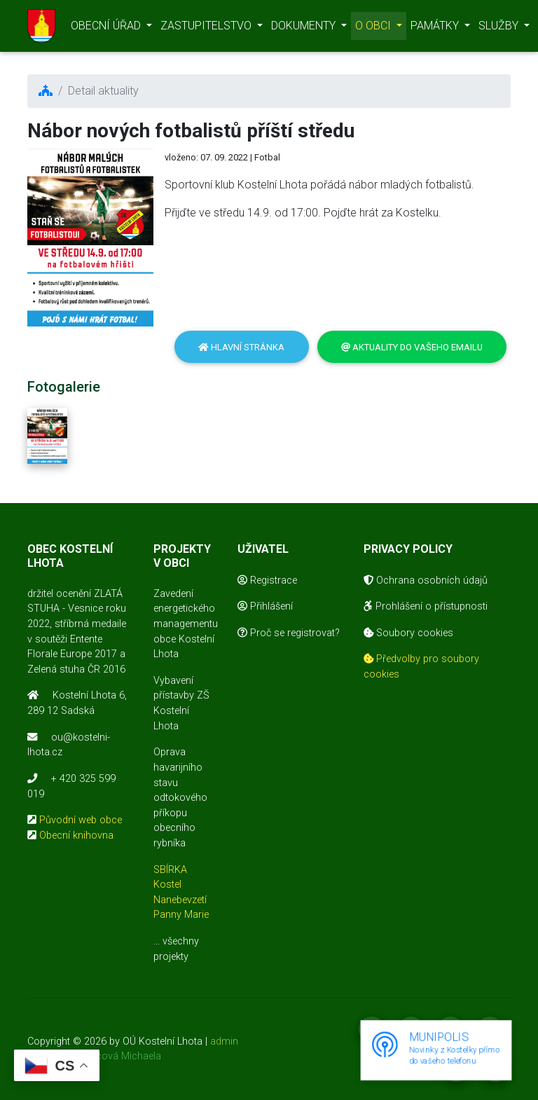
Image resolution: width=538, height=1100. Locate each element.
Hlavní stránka (241, 347)
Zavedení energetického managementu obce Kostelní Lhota (185, 624)
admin (224, 1041)
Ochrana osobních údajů (426, 580)
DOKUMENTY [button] (304, 28)
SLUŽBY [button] (499, 28)
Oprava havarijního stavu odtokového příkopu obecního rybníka (180, 797)
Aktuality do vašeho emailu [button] (412, 347)
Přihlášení (265, 606)
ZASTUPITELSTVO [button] (207, 28)
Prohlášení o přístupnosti (426, 606)
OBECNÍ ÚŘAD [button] (107, 28)
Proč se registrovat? (288, 633)
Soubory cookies (408, 633)
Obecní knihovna (76, 835)
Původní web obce (80, 820)
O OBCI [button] (374, 28)
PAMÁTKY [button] (436, 28)
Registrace (267, 580)
